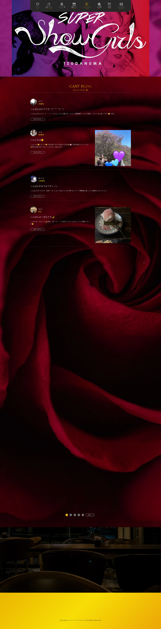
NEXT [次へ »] (90, 515)
